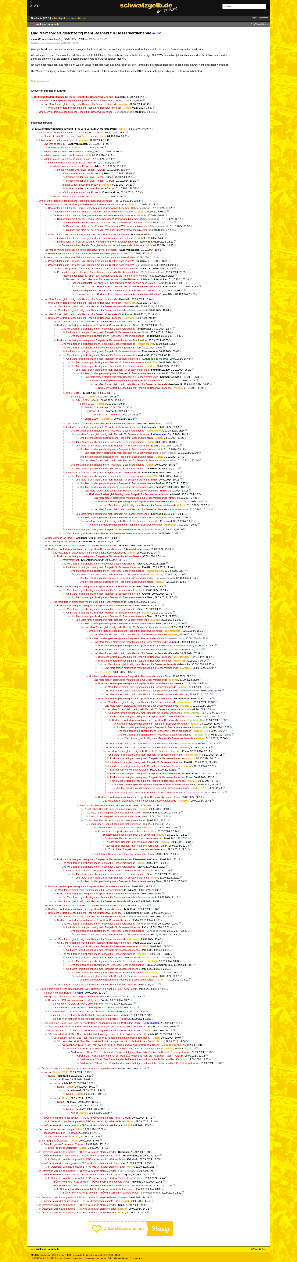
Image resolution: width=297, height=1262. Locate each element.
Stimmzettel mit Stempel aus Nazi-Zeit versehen (65, 132)
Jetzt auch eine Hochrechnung (56, 1129)
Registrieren (263, 18)
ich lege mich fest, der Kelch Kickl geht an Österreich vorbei (76, 996)
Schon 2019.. (73, 393)
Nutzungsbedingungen (95, 1258)
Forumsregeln (136, 1258)
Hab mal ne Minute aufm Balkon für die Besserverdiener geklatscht (80, 249)
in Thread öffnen (260, 24)
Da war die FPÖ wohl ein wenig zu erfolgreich (73, 1000)
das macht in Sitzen (54, 1132)
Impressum (78, 1258)
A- (31, 6)
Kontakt (67, 1258)
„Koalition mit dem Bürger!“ (58, 992)
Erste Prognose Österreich (53, 1140)
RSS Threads (54, 1258)
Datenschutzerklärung (118, 1258)
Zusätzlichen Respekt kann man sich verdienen (106, 805)
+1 (99, 672)
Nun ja (47, 1072)
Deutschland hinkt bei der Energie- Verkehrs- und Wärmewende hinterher (84, 204)
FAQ (47, 18)
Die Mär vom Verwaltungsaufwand (129, 769)
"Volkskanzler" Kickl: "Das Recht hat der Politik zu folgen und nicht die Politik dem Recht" (88, 989)
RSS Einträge (38, 1258)
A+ (36, 6)
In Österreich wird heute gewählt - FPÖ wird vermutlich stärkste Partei (75, 129)
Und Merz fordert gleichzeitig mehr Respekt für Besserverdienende (76, 100)
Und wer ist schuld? (54, 143)
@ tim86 (103, 39)
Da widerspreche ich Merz (58, 538)
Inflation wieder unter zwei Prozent (58, 140)
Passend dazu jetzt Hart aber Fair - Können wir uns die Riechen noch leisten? (86, 257)
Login (254, 18)
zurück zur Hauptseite (46, 24)
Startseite (37, 18)
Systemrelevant (70, 559)
